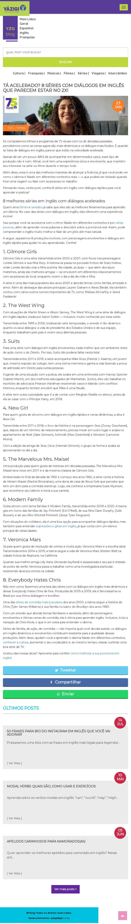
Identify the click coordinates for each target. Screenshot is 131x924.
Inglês (24, 33)
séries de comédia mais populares (39, 602)
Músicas (53, 73)
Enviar (65, 694)
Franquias (27, 37)
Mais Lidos (28, 19)
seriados (36, 207)
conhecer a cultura (15, 642)
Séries (82, 73)
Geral (24, 24)
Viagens (98, 73)
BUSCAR (65, 62)
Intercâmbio (117, 73)
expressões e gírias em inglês (56, 526)
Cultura (18, 73)
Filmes (68, 73)
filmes (23, 207)
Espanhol (26, 28)
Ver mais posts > (65, 889)
